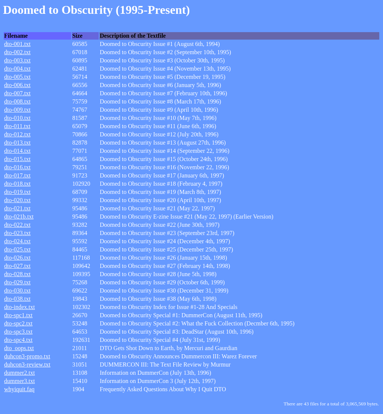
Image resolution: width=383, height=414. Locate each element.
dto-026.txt (17, 257)
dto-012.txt (17, 134)
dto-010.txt (17, 118)
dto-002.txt (17, 52)
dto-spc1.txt (18, 315)
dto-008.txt (17, 101)
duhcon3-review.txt (27, 364)
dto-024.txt (17, 241)
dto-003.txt (17, 60)
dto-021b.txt (19, 216)
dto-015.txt (17, 159)
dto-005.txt (17, 77)
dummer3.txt (19, 381)
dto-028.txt (17, 274)
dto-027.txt (17, 266)
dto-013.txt (17, 142)
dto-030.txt (17, 290)
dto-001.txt (17, 44)
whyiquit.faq (19, 389)
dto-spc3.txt (18, 331)
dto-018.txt (17, 183)
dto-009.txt (17, 109)
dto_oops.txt (19, 348)
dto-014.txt (17, 151)
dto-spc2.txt (18, 323)
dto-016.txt (17, 167)
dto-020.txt (17, 200)
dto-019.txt (17, 192)
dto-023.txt (17, 233)
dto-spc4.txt (18, 340)
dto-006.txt (17, 85)
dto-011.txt (17, 126)
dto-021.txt (17, 208)
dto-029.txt (17, 282)
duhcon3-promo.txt (27, 356)
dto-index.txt (19, 307)
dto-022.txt (17, 225)
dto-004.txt (17, 68)
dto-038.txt (17, 299)
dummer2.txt (19, 373)
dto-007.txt (17, 93)
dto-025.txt (17, 249)
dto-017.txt (17, 175)
